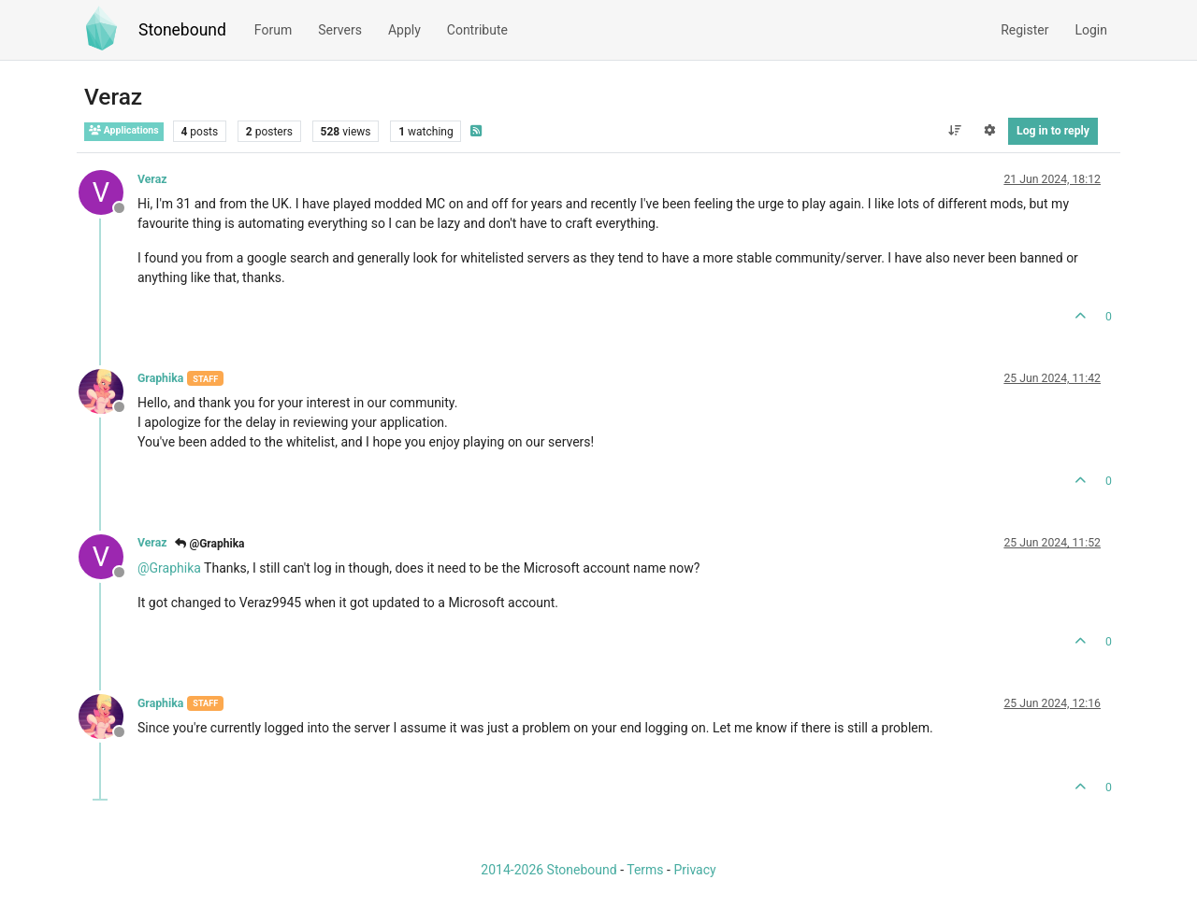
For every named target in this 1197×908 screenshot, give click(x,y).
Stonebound (182, 30)
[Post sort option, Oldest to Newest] (954, 131)
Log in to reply (1053, 130)
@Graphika (209, 543)
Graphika (160, 378)
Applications (124, 130)
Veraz (151, 179)
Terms (645, 869)
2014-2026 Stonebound (548, 869)
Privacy (694, 869)
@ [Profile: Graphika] (169, 567)
